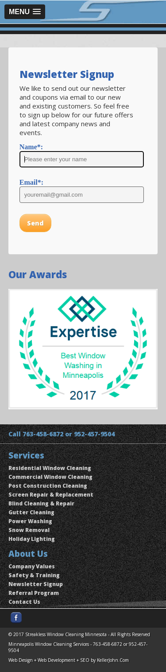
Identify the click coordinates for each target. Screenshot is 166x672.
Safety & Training (34, 575)
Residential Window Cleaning (49, 468)
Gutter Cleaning (31, 512)
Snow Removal (29, 530)
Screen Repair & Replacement (50, 494)
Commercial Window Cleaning (50, 477)
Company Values (31, 566)
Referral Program (33, 593)
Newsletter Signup (35, 584)
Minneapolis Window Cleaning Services (48, 644)
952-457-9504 (94, 434)
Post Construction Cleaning (47, 485)
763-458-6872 (43, 434)
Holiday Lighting (31, 539)
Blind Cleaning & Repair (41, 503)
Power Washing (30, 521)
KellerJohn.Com (113, 660)
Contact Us (24, 602)
